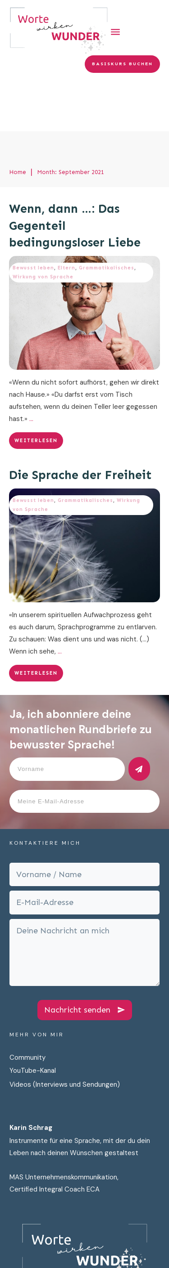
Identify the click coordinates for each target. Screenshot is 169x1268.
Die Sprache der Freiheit (80, 423)
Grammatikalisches (106, 216)
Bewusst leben (33, 216)
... (31, 367)
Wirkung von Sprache (43, 225)
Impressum (82, 1253)
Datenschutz (35, 1253)
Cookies (120, 1253)
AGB (148, 1253)
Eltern (66, 216)
